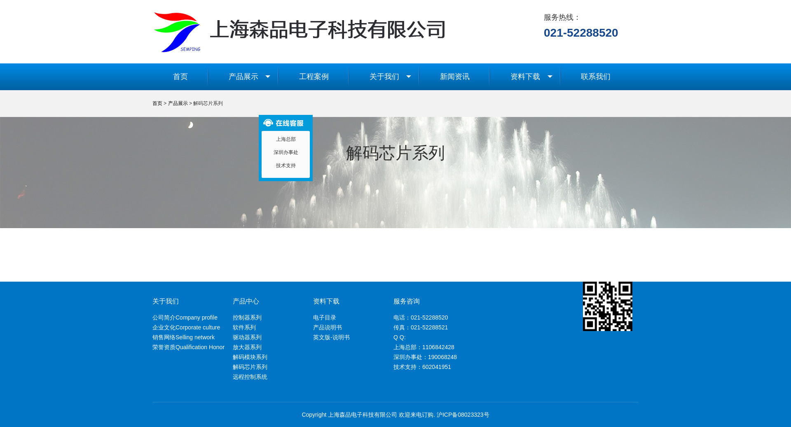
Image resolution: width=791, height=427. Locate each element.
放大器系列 (247, 347)
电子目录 (324, 317)
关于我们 (391, 76)
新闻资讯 (455, 76)
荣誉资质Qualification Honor (188, 347)
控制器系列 (247, 317)
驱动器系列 (247, 337)
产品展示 (250, 76)
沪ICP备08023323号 (463, 414)
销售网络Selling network (183, 337)
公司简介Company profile (185, 317)
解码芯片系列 (250, 367)
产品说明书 (327, 327)
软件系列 (244, 327)
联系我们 (596, 76)
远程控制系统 (250, 376)
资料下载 (531, 76)
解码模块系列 (250, 357)
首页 (180, 76)
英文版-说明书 (331, 337)
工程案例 (314, 76)
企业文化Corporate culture (186, 327)
